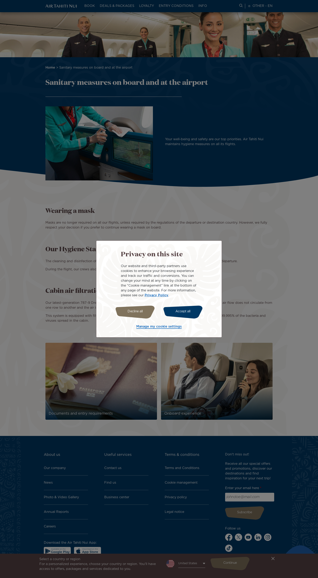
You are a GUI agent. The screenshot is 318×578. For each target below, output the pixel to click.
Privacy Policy (156, 295)
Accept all (182, 311)
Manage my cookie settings (159, 326)
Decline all (135, 311)
